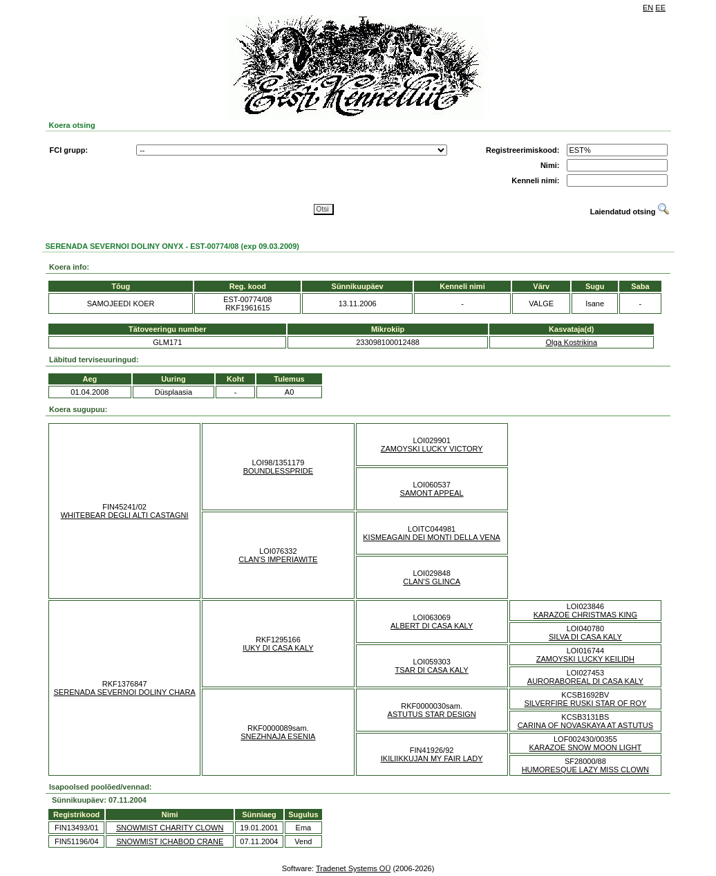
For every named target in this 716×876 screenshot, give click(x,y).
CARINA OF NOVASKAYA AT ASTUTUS (585, 725)
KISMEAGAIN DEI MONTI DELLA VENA (431, 537)
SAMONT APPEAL (432, 493)
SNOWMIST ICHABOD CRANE (169, 841)
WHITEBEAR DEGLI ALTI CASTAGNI (125, 515)
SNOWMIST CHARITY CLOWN (169, 827)
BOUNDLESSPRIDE (278, 471)
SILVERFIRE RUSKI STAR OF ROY (585, 703)
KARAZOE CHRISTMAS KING (585, 615)
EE (660, 7)
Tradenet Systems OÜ (353, 868)
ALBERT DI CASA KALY (431, 626)
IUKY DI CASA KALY (278, 648)
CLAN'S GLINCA (431, 581)
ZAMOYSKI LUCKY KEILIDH (585, 659)
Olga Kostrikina (572, 342)
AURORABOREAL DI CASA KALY (585, 681)
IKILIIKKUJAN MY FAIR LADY (432, 758)
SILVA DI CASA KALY (585, 637)
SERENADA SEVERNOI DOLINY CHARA (125, 692)
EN (648, 7)
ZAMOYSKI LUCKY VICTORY (432, 449)
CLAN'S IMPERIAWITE (277, 559)
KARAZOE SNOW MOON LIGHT (585, 747)
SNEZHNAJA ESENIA (278, 736)
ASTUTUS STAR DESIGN (432, 714)
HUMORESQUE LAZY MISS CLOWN (585, 769)
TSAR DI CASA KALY (432, 670)
